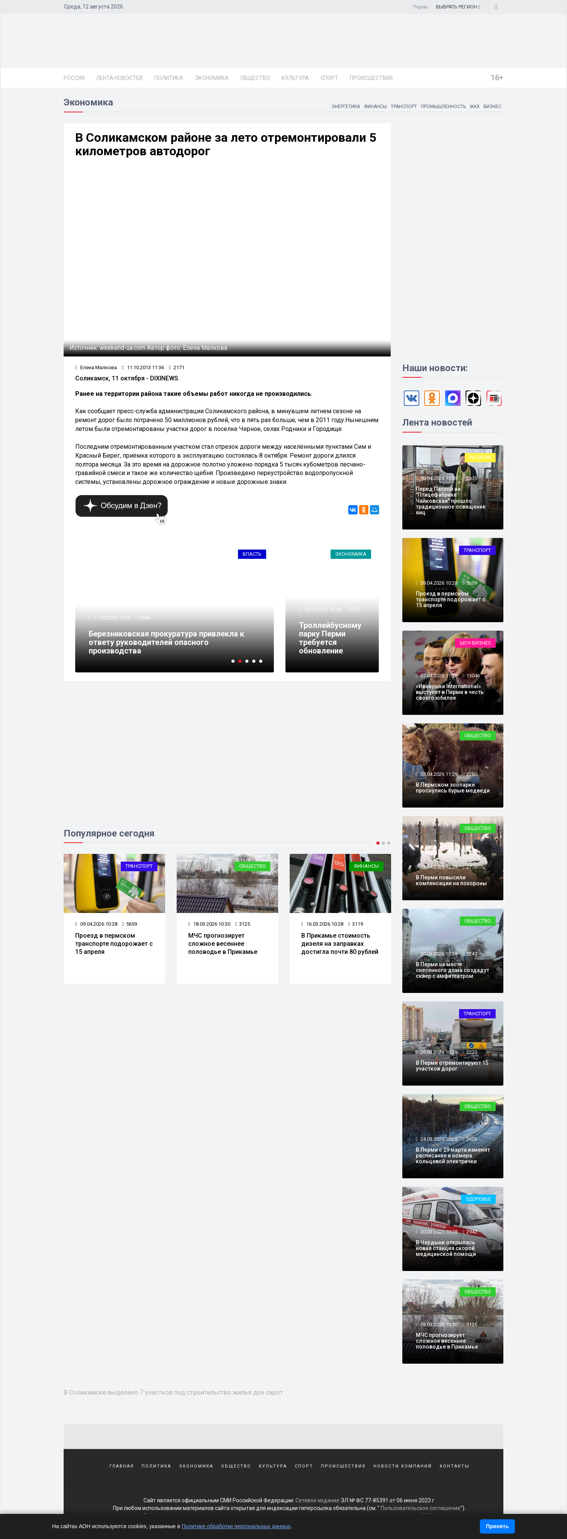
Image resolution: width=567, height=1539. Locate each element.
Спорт (329, 78)
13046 (473, 676)
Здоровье (478, 1199)
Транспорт (403, 106)
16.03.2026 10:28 (322, 924)
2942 (471, 1232)
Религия (480, 457)
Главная (122, 1466)
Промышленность (443, 106)
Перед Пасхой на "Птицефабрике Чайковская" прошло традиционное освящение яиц (451, 501)
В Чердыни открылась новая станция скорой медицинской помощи (446, 1248)
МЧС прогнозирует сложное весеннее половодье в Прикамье (222, 943)
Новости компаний (402, 1466)
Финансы (374, 106)
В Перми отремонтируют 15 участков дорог (452, 1066)
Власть (252, 554)
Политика (168, 78)
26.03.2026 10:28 (438, 1052)
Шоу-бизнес (475, 643)
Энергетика (345, 106)
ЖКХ (474, 106)
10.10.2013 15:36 (322, 609)
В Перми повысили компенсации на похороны (451, 880)
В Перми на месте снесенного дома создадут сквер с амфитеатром (452, 970)
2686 (145, 618)
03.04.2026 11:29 (438, 774)
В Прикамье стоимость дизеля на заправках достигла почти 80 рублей (339, 943)
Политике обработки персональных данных (236, 1526)
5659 (129, 924)
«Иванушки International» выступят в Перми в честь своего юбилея (450, 692)
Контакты (454, 1466)
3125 (242, 924)
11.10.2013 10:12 (112, 618)
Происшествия (371, 78)
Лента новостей (119, 78)
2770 (471, 867)
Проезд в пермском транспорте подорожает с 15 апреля (114, 943)
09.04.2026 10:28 (96, 924)
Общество (255, 78)
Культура (295, 78)
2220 (471, 1052)
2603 (471, 1139)
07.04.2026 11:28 (438, 676)
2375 (471, 478)
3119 (355, 924)
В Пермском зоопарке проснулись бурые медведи (453, 788)
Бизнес (492, 106)
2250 (471, 774)
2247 (471, 954)
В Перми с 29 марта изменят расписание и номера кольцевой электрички (453, 1156)
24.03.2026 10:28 (438, 1139)
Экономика (212, 78)
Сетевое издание (317, 1500)
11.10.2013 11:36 (143, 367)
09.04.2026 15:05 (438, 478)
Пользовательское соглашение (421, 1508)
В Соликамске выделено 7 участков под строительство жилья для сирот (173, 1392)
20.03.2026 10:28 (438, 1232)
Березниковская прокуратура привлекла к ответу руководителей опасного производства (166, 642)
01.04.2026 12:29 (438, 867)
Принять (497, 1526)
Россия (74, 78)
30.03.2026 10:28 (438, 954)
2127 (354, 609)
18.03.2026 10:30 (209, 924)
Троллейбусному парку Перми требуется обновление (330, 638)
